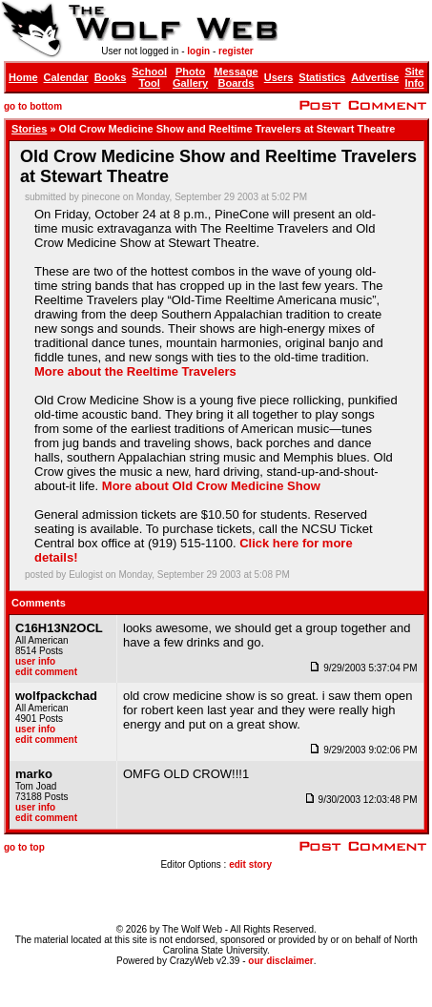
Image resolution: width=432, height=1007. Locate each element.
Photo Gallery (190, 77)
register (236, 51)
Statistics (321, 77)
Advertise (375, 77)
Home (23, 77)
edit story (250, 864)
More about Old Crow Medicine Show (211, 486)
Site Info (413, 77)
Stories (29, 128)
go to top (24, 847)
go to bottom (33, 106)
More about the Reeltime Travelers (135, 371)
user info (35, 661)
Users (279, 77)
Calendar (66, 77)
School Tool (149, 77)
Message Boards (235, 77)
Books (110, 77)
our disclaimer (280, 961)
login (198, 51)
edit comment (46, 672)
